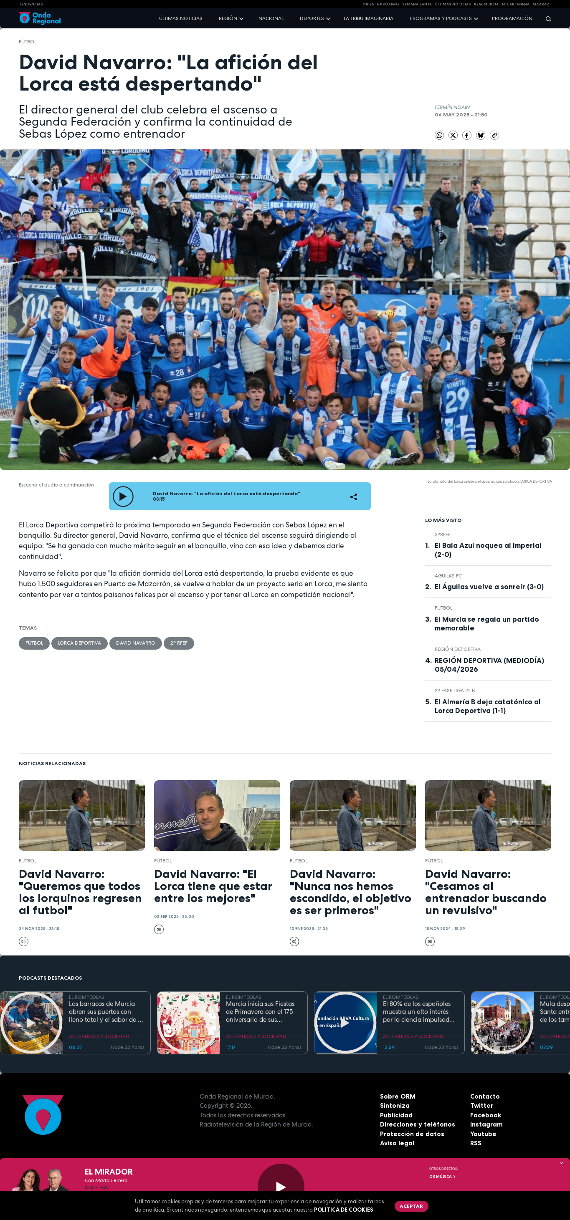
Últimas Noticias (453, 4)
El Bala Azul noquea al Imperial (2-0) (488, 549)
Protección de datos (412, 1134)
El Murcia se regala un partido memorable (487, 623)
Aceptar (411, 1206)
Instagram (486, 1124)
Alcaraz (541, 4)
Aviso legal (397, 1143)
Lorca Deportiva (79, 643)
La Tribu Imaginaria (368, 18)
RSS (475, 1143)
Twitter (481, 1105)
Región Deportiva (458, 649)
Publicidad (396, 1115)
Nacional (271, 18)
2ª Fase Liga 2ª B (455, 690)
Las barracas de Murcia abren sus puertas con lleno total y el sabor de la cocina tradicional (106, 1011)
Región (228, 18)
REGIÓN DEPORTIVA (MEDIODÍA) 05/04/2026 (489, 664)
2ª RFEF (178, 643)
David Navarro (135, 643)
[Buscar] (545, 18)
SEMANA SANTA (417, 4)
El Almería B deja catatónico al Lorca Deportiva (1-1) (488, 706)
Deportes (312, 18)
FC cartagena (515, 4)
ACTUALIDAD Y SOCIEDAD (99, 1036)
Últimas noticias (181, 18)
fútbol (27, 41)
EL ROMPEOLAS (86, 997)
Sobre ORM (397, 1096)
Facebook (485, 1115)
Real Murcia (486, 4)
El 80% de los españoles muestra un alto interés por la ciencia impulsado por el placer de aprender (419, 1011)
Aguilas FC (448, 575)
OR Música (442, 1176)
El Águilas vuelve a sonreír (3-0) (489, 586)
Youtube (483, 1134)
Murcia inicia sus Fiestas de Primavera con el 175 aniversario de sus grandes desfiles (260, 1011)
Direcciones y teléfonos (417, 1124)
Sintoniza (395, 1105)
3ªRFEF (443, 534)
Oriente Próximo (380, 4)
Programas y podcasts (441, 18)
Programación (512, 18)
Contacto (485, 1096)
